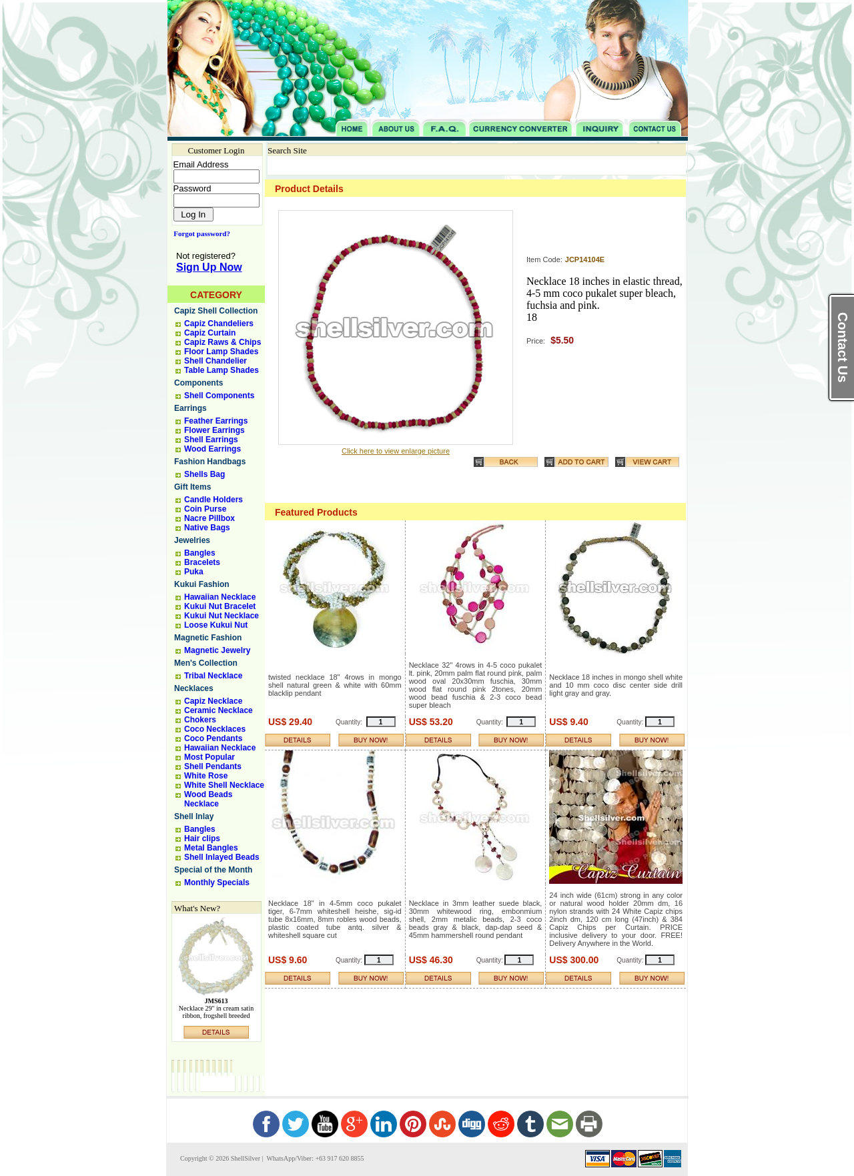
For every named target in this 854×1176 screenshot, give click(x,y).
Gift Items (192, 487)
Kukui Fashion (202, 584)
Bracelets (202, 562)
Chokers (200, 719)
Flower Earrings (214, 430)
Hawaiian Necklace (220, 597)
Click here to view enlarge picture (396, 451)
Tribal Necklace (213, 675)
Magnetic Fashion (208, 637)
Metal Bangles (211, 847)
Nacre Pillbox (209, 518)
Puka (193, 571)
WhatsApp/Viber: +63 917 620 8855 (314, 1158)
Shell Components (219, 395)
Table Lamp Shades (221, 370)
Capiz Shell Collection (216, 311)
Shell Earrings (211, 439)
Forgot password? (199, 233)
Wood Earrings (212, 449)
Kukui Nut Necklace (221, 615)
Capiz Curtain (210, 333)
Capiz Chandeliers (219, 323)
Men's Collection (206, 663)
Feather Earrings (216, 421)
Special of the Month (213, 869)
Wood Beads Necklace (208, 799)
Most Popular (209, 757)
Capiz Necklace (213, 701)
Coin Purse (205, 509)
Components (198, 383)
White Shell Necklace (224, 785)
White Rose (206, 775)
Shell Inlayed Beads (222, 857)
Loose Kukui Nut (216, 625)
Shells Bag (204, 474)
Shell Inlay (194, 816)
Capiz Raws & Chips (222, 342)
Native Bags (207, 527)
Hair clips (202, 838)
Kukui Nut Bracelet (220, 606)
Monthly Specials (217, 882)
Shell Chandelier (215, 361)
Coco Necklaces (215, 729)
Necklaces (194, 688)
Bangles (200, 553)
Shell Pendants (213, 766)
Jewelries (192, 540)
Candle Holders (213, 499)
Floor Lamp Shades (221, 351)
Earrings (190, 408)
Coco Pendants (213, 738)
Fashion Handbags (210, 461)
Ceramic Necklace (218, 710)
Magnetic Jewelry (217, 650)
